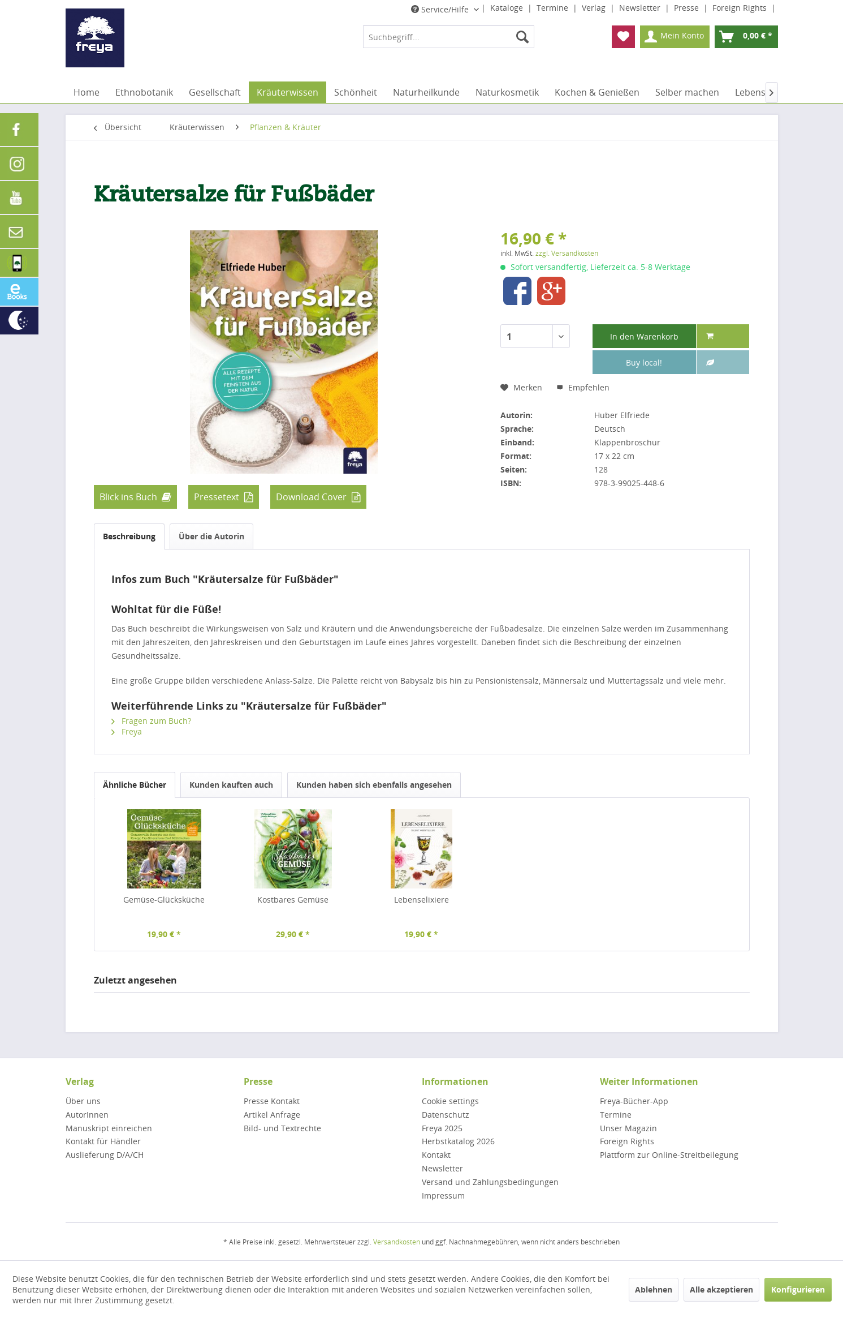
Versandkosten (396, 1242)
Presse (687, 7)
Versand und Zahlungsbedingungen (490, 1182)
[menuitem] (448, 36)
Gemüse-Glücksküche (164, 899)
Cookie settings (450, 1101)
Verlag (595, 7)
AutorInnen (87, 1114)
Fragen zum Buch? (151, 720)
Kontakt (436, 1154)
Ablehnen (653, 1289)
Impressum (443, 1195)
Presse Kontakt (272, 1101)
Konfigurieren (798, 1289)
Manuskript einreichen (109, 1128)
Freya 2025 (442, 1128)
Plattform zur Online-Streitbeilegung (669, 1154)
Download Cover (311, 497)
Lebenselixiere (421, 899)
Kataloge (507, 7)
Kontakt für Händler (103, 1141)
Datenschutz (445, 1114)
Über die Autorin (211, 536)
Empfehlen (582, 387)
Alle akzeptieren (721, 1289)
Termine (553, 7)
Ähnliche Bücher (134, 784)
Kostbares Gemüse (292, 899)
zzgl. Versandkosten (566, 253)
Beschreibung (129, 536)
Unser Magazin (628, 1128)
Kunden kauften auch (231, 784)
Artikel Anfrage (272, 1114)
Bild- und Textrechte (282, 1128)
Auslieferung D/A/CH (105, 1154)
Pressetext (216, 497)
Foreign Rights (740, 7)
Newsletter (641, 7)
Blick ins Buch (128, 497)
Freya (126, 731)
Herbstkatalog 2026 (458, 1141)
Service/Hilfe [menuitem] (441, 9)
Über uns (83, 1101)
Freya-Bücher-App (634, 1101)
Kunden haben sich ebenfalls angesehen (374, 784)
